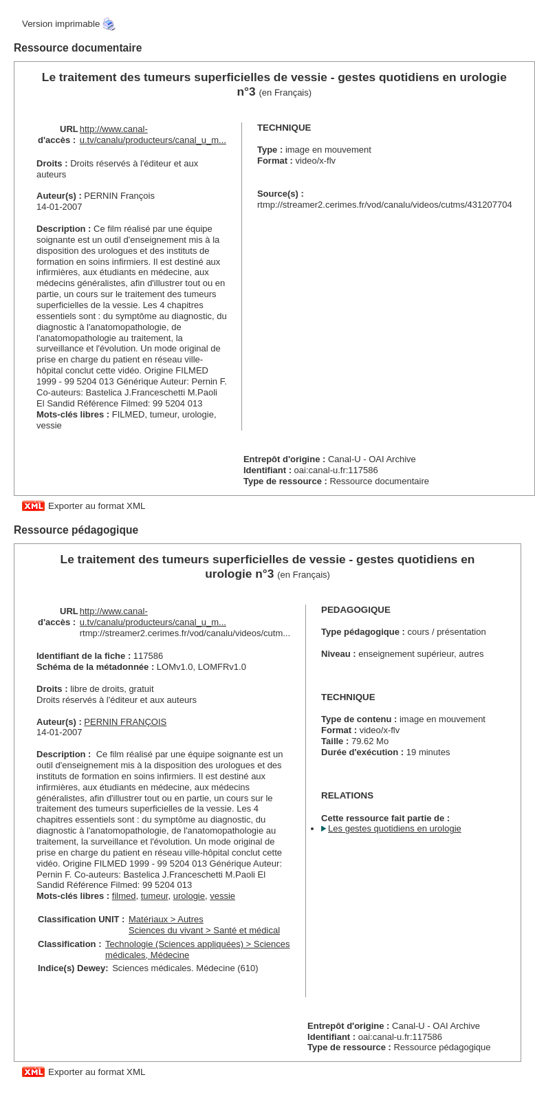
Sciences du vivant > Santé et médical (204, 930)
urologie (189, 896)
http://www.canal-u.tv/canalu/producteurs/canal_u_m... (153, 134)
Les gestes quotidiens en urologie (394, 828)
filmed (124, 896)
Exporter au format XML (96, 506)
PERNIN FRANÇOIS (125, 722)
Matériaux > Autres (166, 919)
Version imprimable (61, 24)
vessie (222, 896)
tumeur (154, 896)
